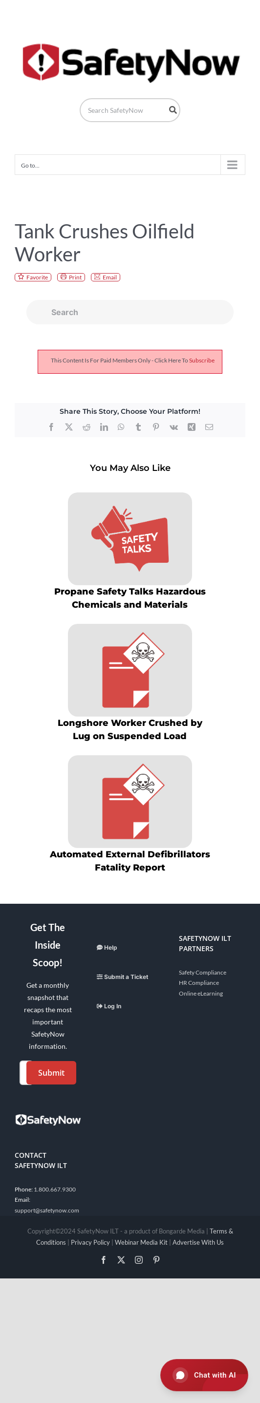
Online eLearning (201, 993)
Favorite (37, 277)
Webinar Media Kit (141, 1242)
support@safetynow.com (47, 1210)
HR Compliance (199, 982)
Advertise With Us (198, 1242)
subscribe (202, 360)
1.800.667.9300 (55, 1189)
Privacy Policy (90, 1242)
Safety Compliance (202, 972)
